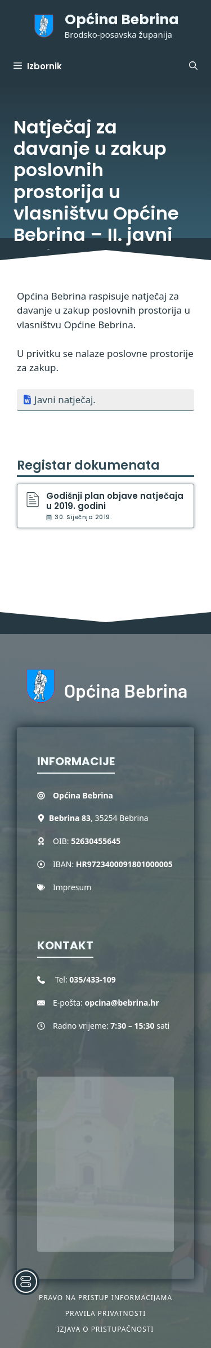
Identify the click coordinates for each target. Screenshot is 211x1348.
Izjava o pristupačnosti (105, 1329)
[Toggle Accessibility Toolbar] (26, 1281)
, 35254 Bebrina (99, 818)
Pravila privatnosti (105, 1313)
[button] (193, 66)
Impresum (72, 887)
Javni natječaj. (65, 399)
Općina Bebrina (122, 19)
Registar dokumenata (88, 465)
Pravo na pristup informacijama (105, 1297)
